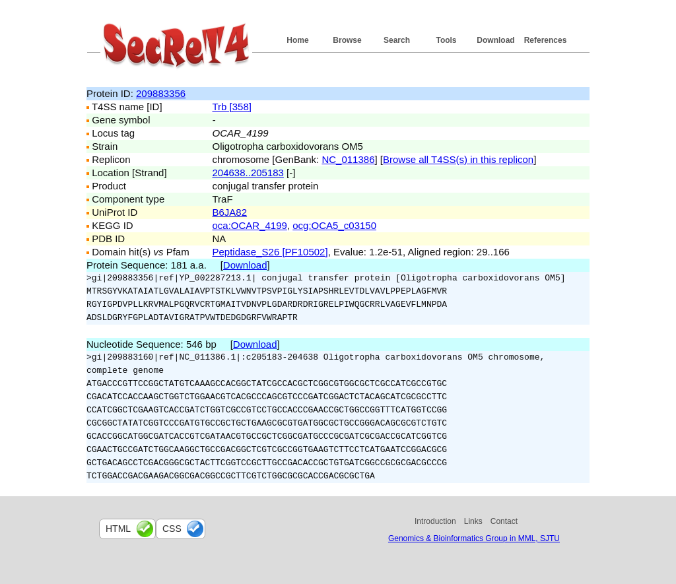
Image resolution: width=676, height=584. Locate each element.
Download (495, 40)
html (118, 528)
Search (397, 40)
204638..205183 (248, 172)
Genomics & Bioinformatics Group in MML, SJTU (474, 538)
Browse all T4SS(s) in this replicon (458, 159)
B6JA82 (230, 212)
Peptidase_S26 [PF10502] (270, 251)
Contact (504, 521)
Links (473, 521)
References (545, 40)
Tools (446, 40)
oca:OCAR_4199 (250, 225)
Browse (347, 40)
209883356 (161, 93)
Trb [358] (232, 106)
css (172, 528)
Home (297, 40)
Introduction (435, 521)
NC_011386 (347, 159)
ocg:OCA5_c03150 (334, 225)
